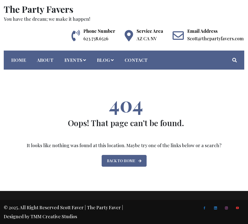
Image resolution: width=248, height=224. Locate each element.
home (18, 60)
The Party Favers (38, 9)
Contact (136, 60)
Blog (103, 60)
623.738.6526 (95, 39)
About (45, 60)
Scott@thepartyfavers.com (215, 39)
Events (73, 60)
